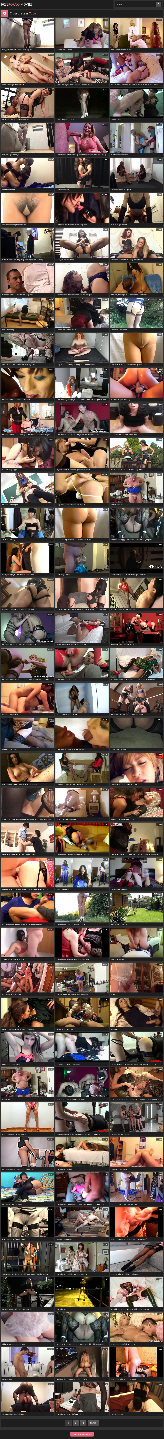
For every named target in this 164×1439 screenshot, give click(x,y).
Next (93, 1423)
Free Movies (16, 4)
